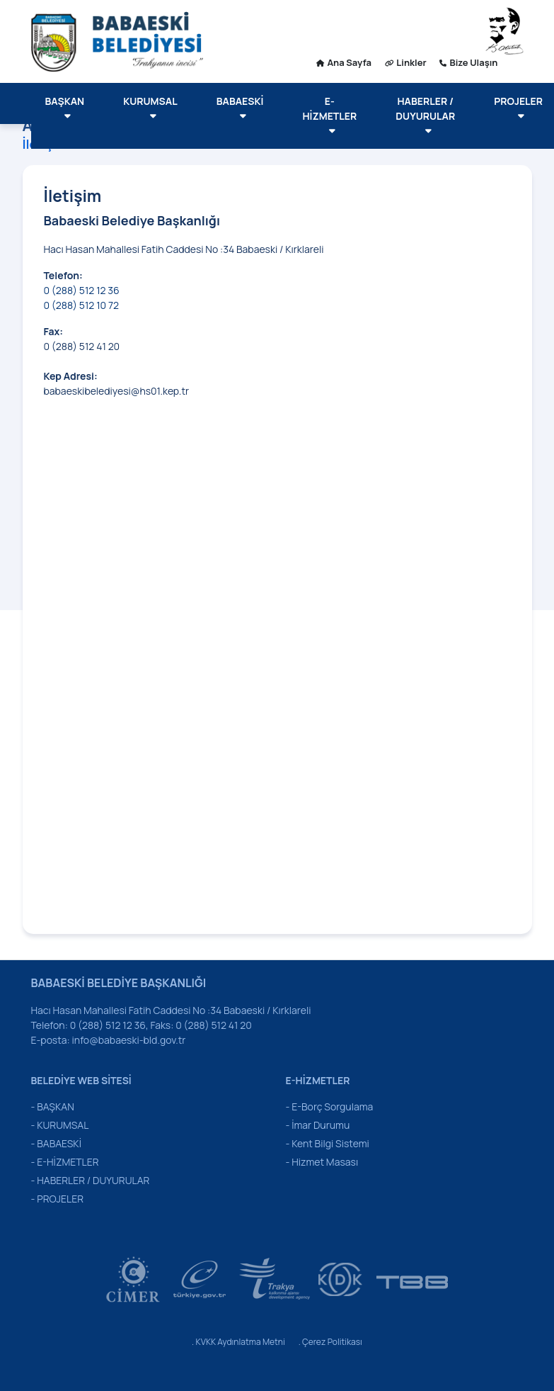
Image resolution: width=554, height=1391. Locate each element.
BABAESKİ (240, 107)
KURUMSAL (150, 107)
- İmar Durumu (318, 1125)
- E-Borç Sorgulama (330, 1106)
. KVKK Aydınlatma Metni (238, 1342)
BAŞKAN (65, 107)
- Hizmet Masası (322, 1161)
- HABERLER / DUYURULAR (90, 1180)
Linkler (406, 62)
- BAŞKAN (52, 1106)
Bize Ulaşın (468, 62)
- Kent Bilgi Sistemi (327, 1143)
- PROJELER (57, 1198)
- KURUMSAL (60, 1125)
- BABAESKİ (56, 1143)
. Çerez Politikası (330, 1342)
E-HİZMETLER (329, 115)
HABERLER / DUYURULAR (425, 115)
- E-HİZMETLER (65, 1161)
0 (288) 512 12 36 (83, 290)
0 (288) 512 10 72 (81, 305)
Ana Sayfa (343, 62)
